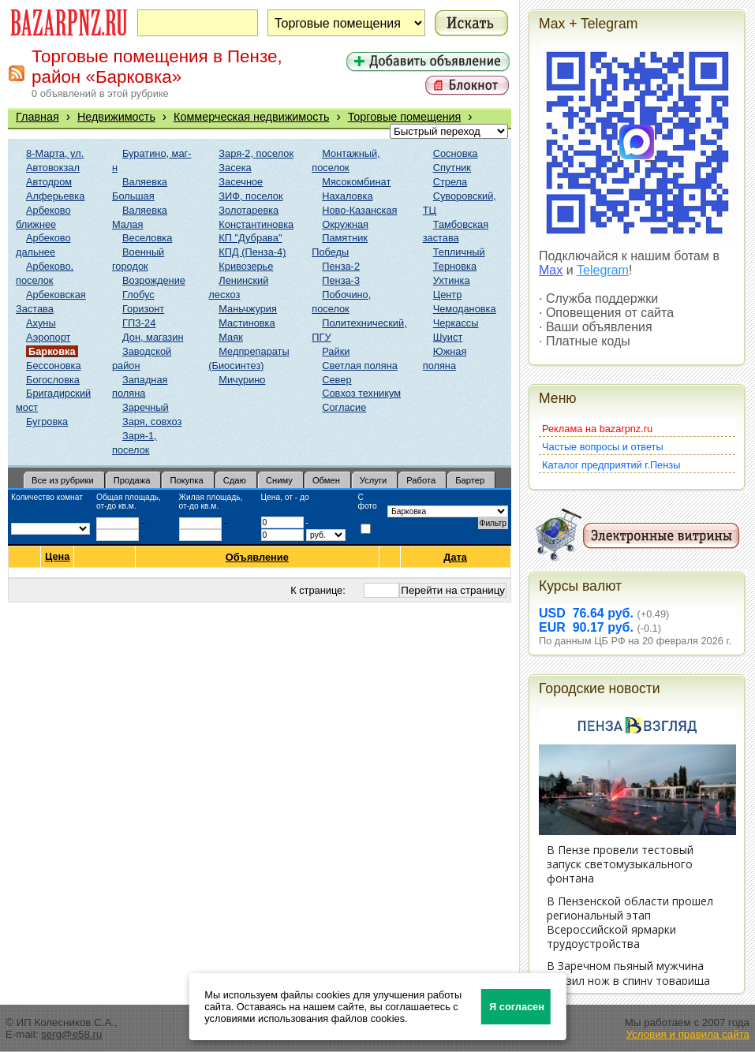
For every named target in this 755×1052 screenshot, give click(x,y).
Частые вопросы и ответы (602, 447)
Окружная (345, 224)
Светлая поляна (360, 365)
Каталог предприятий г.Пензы (611, 465)
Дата (455, 557)
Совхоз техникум (361, 393)
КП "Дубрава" (250, 238)
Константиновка (256, 224)
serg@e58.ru (71, 1034)
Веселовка (147, 238)
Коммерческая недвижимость (252, 116)
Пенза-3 (341, 280)
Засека (235, 167)
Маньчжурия (248, 309)
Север (336, 380)
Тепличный (459, 252)
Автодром (49, 182)
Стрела (450, 182)
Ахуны (41, 323)
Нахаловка (347, 196)
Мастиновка (247, 323)
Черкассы (456, 323)
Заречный (145, 407)
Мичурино (242, 380)
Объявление (258, 557)
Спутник (452, 167)
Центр (447, 294)
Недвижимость (116, 116)
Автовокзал (53, 167)
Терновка (455, 266)
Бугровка (47, 421)
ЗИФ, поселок (250, 196)
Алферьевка (55, 196)
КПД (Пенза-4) (252, 252)
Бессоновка (53, 365)
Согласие (344, 407)
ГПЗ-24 (138, 323)
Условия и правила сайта (687, 1034)
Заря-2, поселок (256, 153)
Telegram (603, 270)
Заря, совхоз (151, 421)
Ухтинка (451, 280)
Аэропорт (48, 337)
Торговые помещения (405, 116)
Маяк (230, 337)
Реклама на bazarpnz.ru (597, 429)
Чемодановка (464, 309)
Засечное (241, 182)
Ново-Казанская (359, 210)
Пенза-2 (341, 266)
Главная (37, 116)
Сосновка (455, 153)
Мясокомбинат (356, 182)
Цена (57, 556)
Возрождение (153, 280)
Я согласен (516, 1007)
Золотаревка (248, 210)
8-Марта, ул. (55, 153)
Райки (335, 351)
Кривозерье (246, 266)
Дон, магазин (152, 337)
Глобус (138, 294)
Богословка (53, 380)
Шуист (448, 337)
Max (551, 270)
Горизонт (143, 309)
